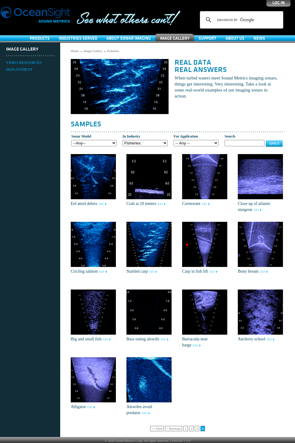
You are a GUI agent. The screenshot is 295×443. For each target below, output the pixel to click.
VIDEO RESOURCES (24, 62)
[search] (240, 19)
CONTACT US (180, 440)
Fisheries (113, 51)
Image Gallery (175, 38)
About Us (234, 38)
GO (101, 204)
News (259, 38)
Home (75, 51)
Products (40, 38)
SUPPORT (207, 38)
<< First (157, 428)
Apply (274, 143)
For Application (186, 136)
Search (230, 136)
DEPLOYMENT (19, 69)
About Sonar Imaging (128, 38)
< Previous (173, 428)
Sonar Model (81, 136)
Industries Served (78, 38)
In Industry (131, 136)
